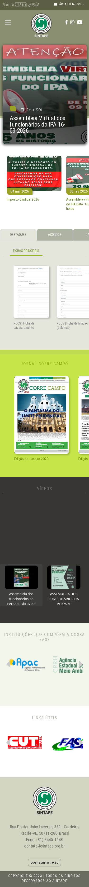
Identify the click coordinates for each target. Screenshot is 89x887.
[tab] (21, 585)
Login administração (44, 862)
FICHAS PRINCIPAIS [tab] (26, 251)
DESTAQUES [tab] (18, 235)
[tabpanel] (45, 252)
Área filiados (67, 4)
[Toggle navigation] (8, 22)
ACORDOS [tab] (54, 235)
